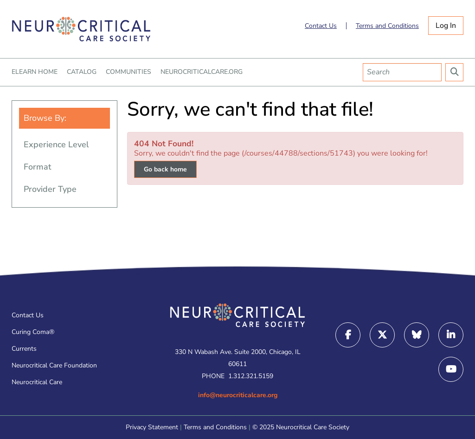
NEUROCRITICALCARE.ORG (201, 72)
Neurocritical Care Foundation (54, 365)
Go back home (165, 169)
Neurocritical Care (37, 382)
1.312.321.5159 (250, 376)
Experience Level (56, 144)
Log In (446, 25)
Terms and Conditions (387, 25)
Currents (24, 348)
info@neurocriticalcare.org (237, 395)
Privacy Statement (152, 427)
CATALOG (81, 72)
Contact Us (321, 25)
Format (37, 166)
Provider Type (50, 189)
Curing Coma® (33, 332)
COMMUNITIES (128, 72)
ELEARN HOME (35, 72)
